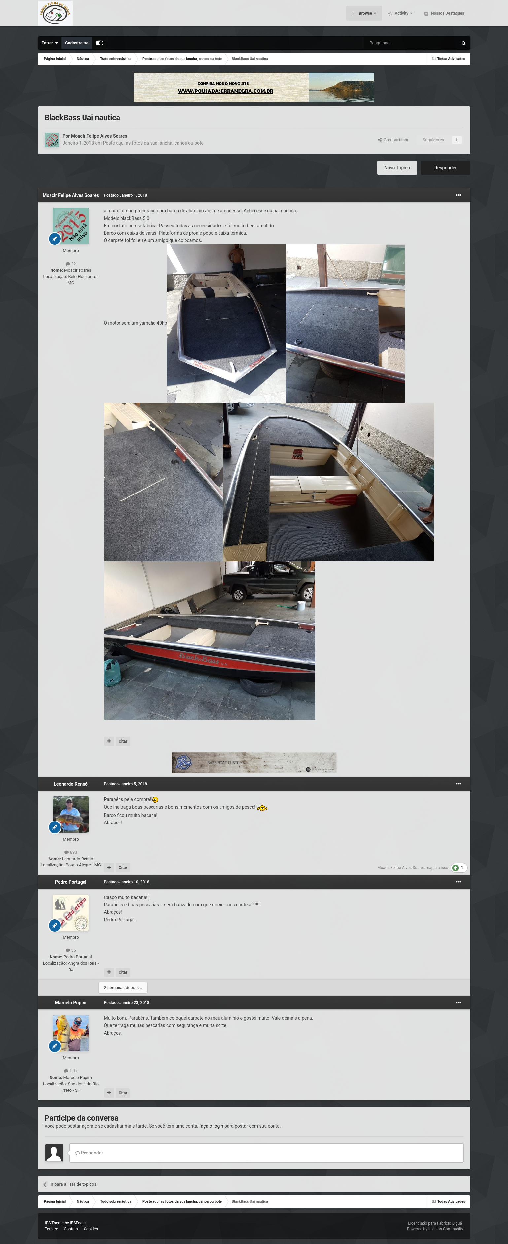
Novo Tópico (397, 167)
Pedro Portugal (70, 882)
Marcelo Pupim (70, 1002)
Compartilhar (393, 139)
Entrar (50, 43)
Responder (445, 167)
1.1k (71, 1070)
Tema (51, 1229)
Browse (365, 16)
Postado (125, 195)
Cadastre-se (76, 42)
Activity (401, 16)
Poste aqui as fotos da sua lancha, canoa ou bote (153, 143)
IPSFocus (78, 1223)
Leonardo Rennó (71, 784)
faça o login (211, 1126)
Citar (123, 741)
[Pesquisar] (394, 43)
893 (70, 852)
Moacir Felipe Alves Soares (99, 136)
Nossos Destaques (447, 16)
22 (71, 263)
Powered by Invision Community (435, 1229)
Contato (71, 1229)
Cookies (91, 1229)
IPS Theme (54, 1223)
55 (71, 950)
